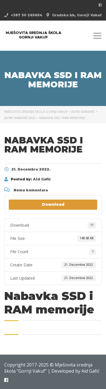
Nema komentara (26, 190)
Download (53, 204)
